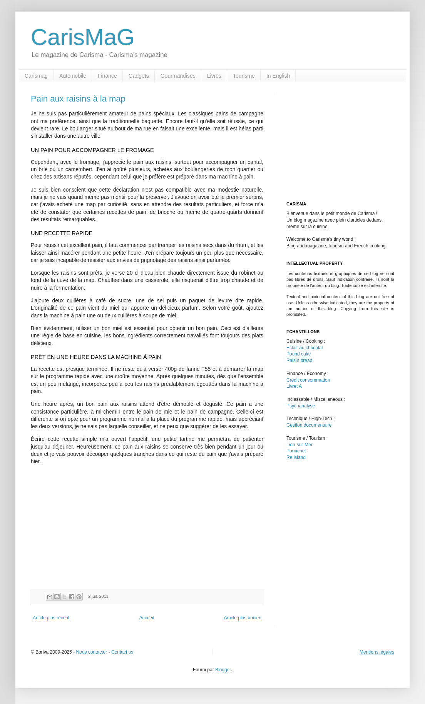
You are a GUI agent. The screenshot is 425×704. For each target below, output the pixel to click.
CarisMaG (83, 37)
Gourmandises (178, 76)
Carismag (36, 76)
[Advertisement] (95, 525)
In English (278, 76)
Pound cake (298, 354)
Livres (214, 76)
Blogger (223, 669)
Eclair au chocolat (304, 347)
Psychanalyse (300, 406)
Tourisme (244, 76)
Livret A (294, 386)
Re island (296, 457)
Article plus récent (51, 618)
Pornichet (296, 451)
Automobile (72, 76)
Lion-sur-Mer (299, 444)
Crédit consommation (308, 380)
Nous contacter (91, 652)
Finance (107, 76)
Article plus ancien (242, 618)
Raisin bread (299, 360)
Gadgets (139, 76)
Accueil (146, 618)
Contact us (122, 652)
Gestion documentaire (308, 425)
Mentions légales (377, 652)
